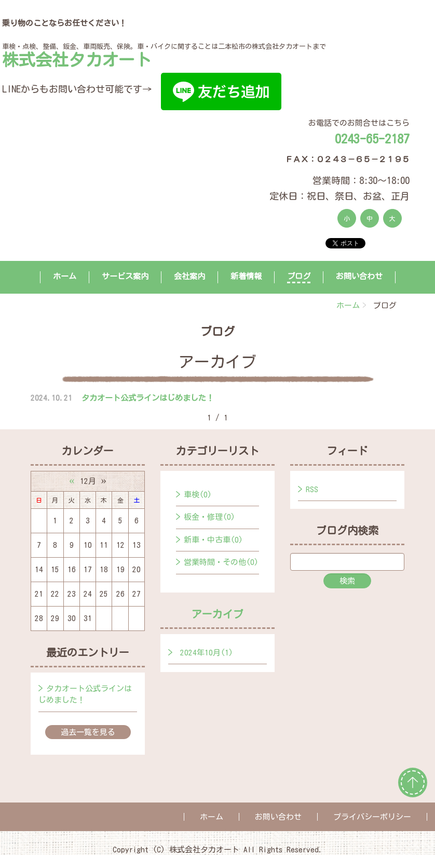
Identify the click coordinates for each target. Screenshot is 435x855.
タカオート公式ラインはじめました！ (147, 398)
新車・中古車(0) (213, 540)
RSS (312, 489)
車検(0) (198, 494)
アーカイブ (217, 614)
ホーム (64, 276)
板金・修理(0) (209, 517)
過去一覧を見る (88, 732)
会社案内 (189, 276)
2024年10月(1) (206, 652)
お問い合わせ (359, 276)
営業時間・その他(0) (221, 562)
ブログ (298, 276)
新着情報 (246, 276)
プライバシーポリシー (372, 817)
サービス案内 (125, 276)
